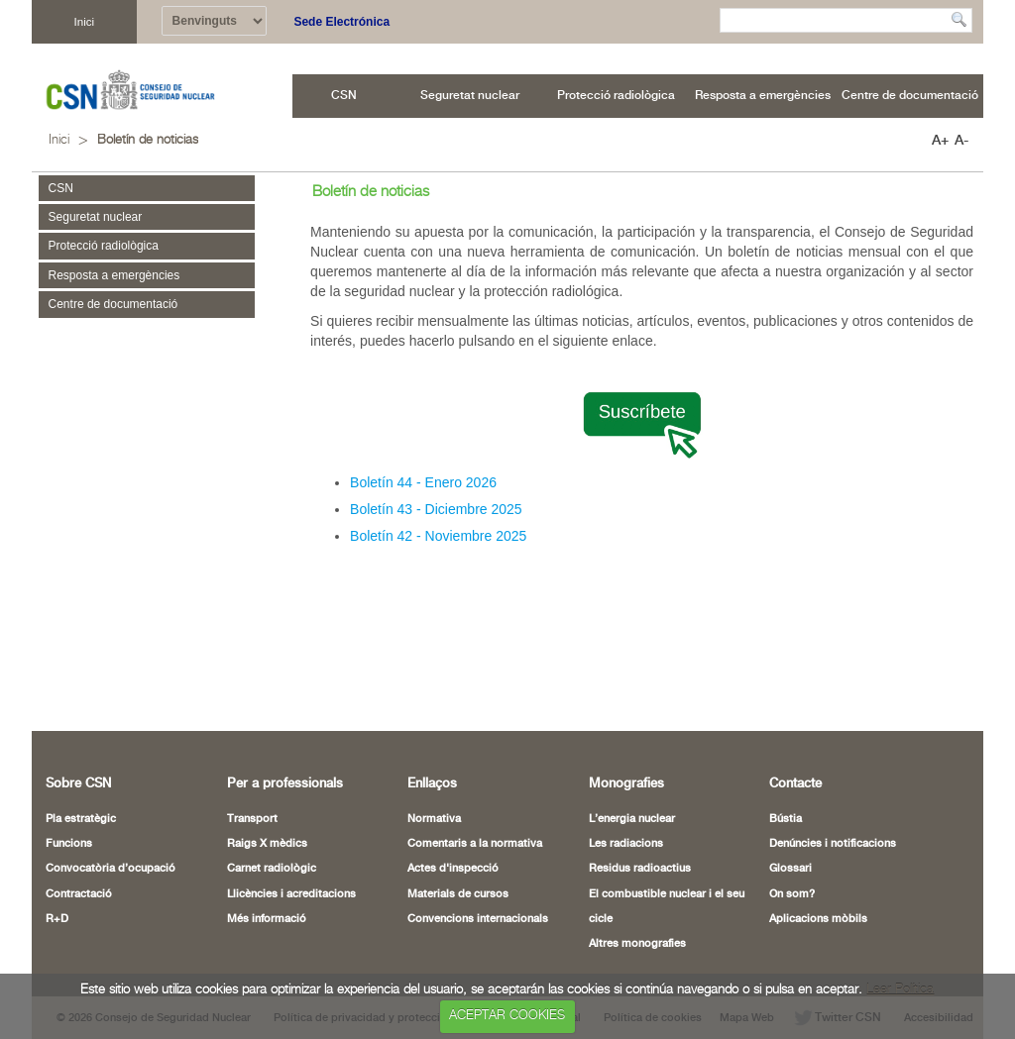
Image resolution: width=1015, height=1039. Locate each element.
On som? (792, 894)
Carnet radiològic (271, 869)
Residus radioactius (640, 869)
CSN (61, 188)
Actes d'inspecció (453, 869)
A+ (940, 141)
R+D (57, 919)
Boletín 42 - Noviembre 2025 (438, 536)
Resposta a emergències (114, 275)
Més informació (266, 919)
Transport (252, 819)
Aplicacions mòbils (818, 919)
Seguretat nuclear (96, 217)
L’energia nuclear (632, 819)
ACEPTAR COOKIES (507, 1015)
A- (961, 141)
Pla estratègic (81, 819)
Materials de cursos (457, 894)
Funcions (69, 844)
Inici (83, 21)
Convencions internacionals (477, 919)
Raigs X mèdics (267, 844)
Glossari (790, 869)
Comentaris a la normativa (474, 844)
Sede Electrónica (341, 22)
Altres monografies (637, 944)
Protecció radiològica (104, 246)
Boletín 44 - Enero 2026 (423, 482)
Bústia (785, 819)
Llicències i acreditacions (291, 894)
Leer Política (900, 990)
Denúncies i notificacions (832, 844)
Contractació (79, 894)
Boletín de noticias (147, 140)
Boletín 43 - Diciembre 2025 (436, 509)
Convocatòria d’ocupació (110, 869)
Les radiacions (626, 844)
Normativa (434, 819)
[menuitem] (344, 96)
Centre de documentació (113, 304)
